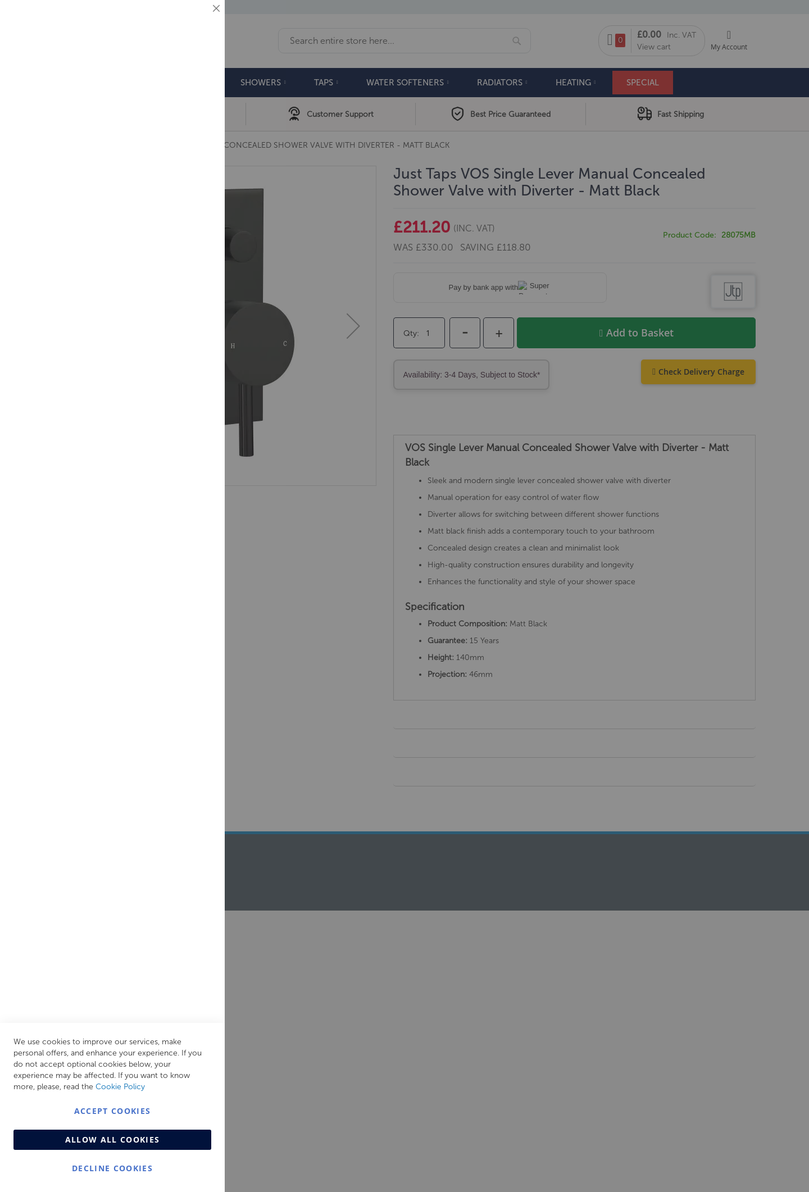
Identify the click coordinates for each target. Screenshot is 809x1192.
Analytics (194, 283)
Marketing (194, 141)
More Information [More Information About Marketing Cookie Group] (180, 234)
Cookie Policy (120, 1086)
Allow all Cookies (112, 1139)
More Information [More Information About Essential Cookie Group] (180, 93)
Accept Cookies (112, 1110)
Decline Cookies (112, 1168)
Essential (194, 22)
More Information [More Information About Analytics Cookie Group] (180, 342)
